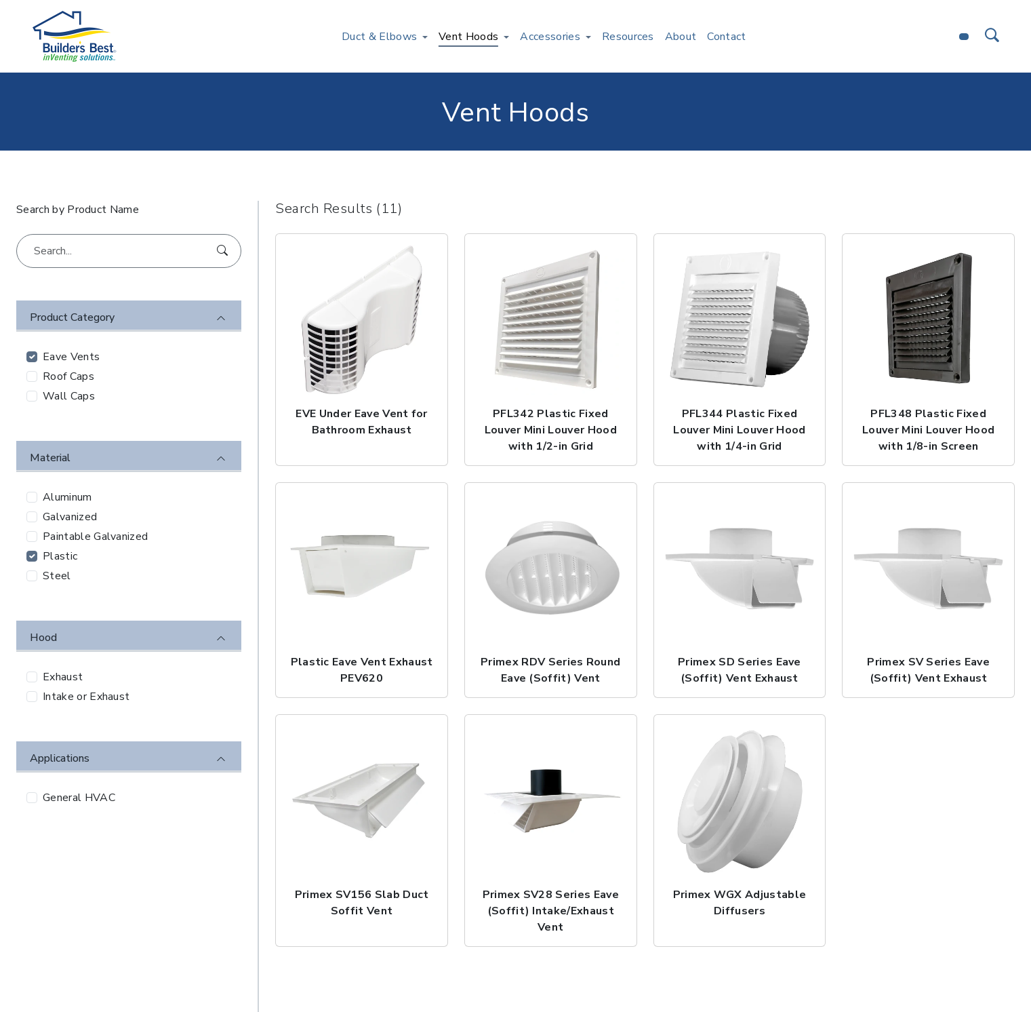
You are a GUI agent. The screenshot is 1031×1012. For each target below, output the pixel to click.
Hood (43, 637)
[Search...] (128, 251)
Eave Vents (71, 356)
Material (50, 457)
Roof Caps (68, 376)
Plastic (60, 556)
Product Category (72, 317)
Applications (59, 758)
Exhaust (63, 676)
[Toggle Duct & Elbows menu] (425, 36)
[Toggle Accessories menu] (588, 36)
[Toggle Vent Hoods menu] (506, 36)
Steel (57, 575)
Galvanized (70, 516)
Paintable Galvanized (95, 536)
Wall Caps (69, 396)
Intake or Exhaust (86, 696)
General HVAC (79, 797)
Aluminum (67, 497)
